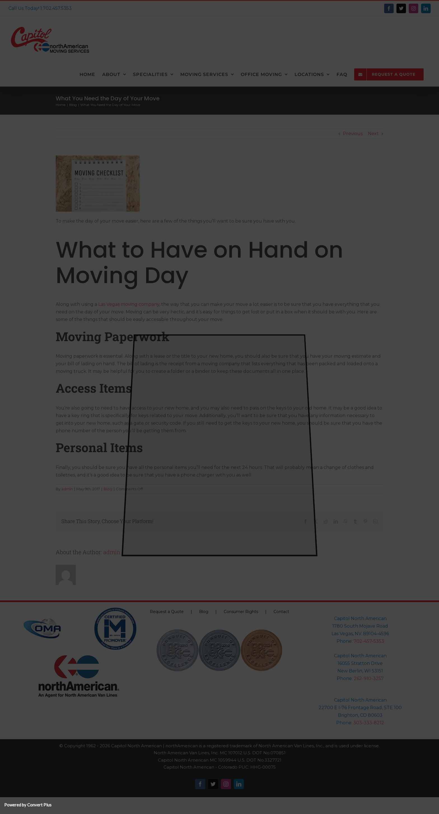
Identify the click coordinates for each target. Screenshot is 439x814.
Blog (108, 489)
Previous (353, 133)
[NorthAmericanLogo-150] (78, 657)
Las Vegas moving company (128, 304)
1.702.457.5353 (56, 8)
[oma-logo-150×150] (42, 609)
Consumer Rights (241, 611)
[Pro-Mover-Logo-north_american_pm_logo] (115, 609)
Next (373, 133)
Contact (281, 611)
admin (67, 489)
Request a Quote (167, 611)
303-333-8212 (368, 722)
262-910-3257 (369, 678)
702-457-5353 (369, 641)
